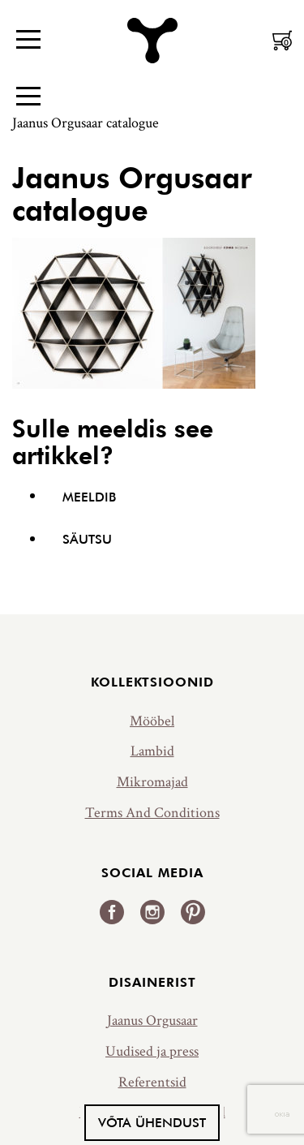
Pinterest (193, 912)
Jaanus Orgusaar (152, 1020)
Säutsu (87, 539)
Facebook (112, 912)
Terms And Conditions (152, 812)
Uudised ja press (152, 1051)
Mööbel (152, 721)
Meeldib (89, 497)
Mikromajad (152, 782)
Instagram (152, 912)
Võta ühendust (152, 1122)
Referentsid (152, 1082)
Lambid (152, 751)
